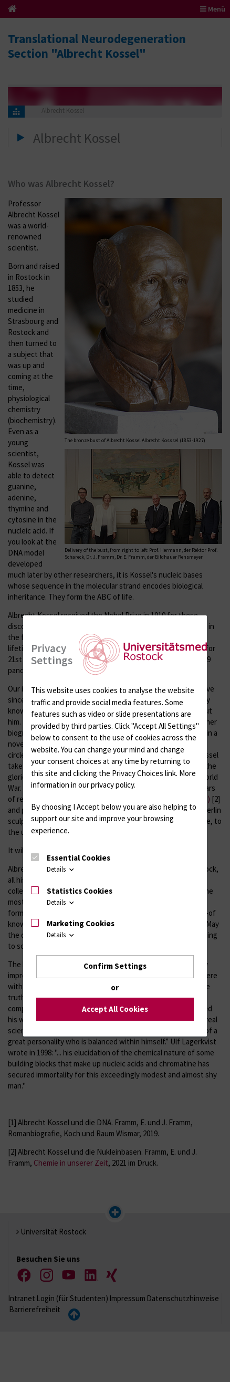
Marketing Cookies (80, 923)
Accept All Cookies (115, 1009)
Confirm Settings (115, 966)
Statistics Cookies (79, 891)
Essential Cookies (78, 858)
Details (61, 869)
